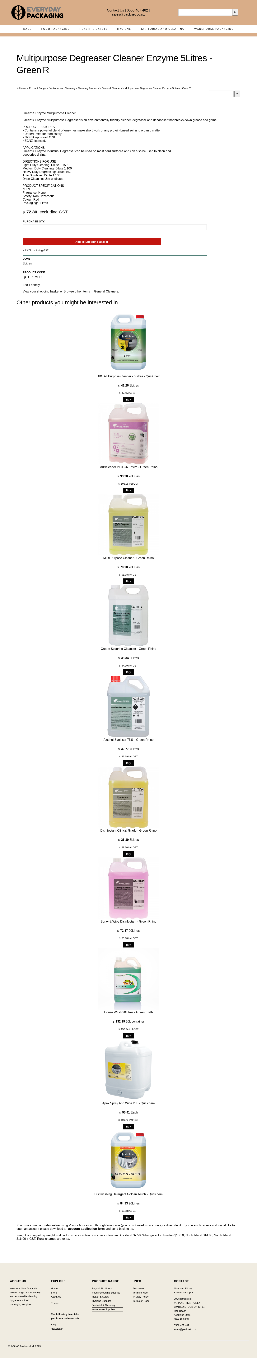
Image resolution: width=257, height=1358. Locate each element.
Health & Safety (93, 28)
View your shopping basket (41, 291)
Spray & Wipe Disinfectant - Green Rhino (129, 921)
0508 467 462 (137, 10)
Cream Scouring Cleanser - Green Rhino (128, 648)
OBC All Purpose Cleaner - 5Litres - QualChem (128, 376)
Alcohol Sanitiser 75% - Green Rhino (129, 739)
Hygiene (124, 28)
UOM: (26, 258)
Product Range (37, 88)
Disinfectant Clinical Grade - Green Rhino (128, 830)
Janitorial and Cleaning (163, 28)
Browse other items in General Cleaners (91, 291)
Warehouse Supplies (103, 1309)
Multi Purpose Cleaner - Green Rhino (128, 558)
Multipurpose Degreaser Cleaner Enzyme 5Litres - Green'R (158, 88)
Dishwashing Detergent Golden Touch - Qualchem (128, 1194)
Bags (27, 28)
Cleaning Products (88, 88)
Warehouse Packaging (214, 28)
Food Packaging (55, 28)
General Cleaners (112, 88)
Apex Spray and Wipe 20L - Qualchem (128, 1103)
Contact (55, 1303)
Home (22, 88)
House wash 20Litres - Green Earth (128, 1012)
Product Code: (34, 272)
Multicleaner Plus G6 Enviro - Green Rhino (128, 467)
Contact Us (115, 10)
